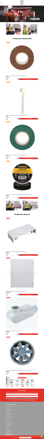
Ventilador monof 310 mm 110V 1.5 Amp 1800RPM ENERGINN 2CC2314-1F (19, 370)
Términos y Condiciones (9, 417)
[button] (3, 14)
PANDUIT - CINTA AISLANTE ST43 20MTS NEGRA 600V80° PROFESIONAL (18, 194)
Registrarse (7, 428)
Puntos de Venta (8, 419)
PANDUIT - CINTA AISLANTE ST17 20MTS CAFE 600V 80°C (16, 75)
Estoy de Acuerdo (22, 437)
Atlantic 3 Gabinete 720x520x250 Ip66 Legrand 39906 (16, 291)
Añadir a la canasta (29, 118)
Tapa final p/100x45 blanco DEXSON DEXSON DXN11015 (16, 251)
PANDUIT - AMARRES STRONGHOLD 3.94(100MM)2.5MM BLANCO (17, 115)
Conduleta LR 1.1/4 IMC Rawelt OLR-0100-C (14, 330)
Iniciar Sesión (8, 427)
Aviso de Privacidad (9, 423)
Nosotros (7, 418)
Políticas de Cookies (28, 437)
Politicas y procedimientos (10, 422)
